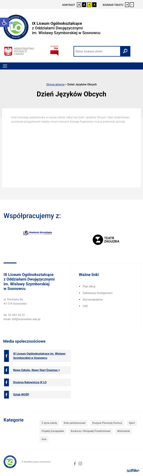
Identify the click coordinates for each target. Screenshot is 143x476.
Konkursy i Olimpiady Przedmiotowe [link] (90, 431)
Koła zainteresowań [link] (74, 423)
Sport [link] (132, 423)
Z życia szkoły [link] (49, 423)
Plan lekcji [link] (89, 286)
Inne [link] (44, 439)
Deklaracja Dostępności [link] (97, 293)
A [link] (79, 4)
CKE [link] (85, 306)
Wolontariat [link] (123, 431)
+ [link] (127, 4)
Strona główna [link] (55, 84)
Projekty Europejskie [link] (53, 431)
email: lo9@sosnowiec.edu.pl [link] (22, 319)
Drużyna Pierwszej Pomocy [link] (107, 423)
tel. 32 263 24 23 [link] (14, 315)
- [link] (132, 4)
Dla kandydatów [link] (93, 299)
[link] (4, 22)
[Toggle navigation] (5, 66)
